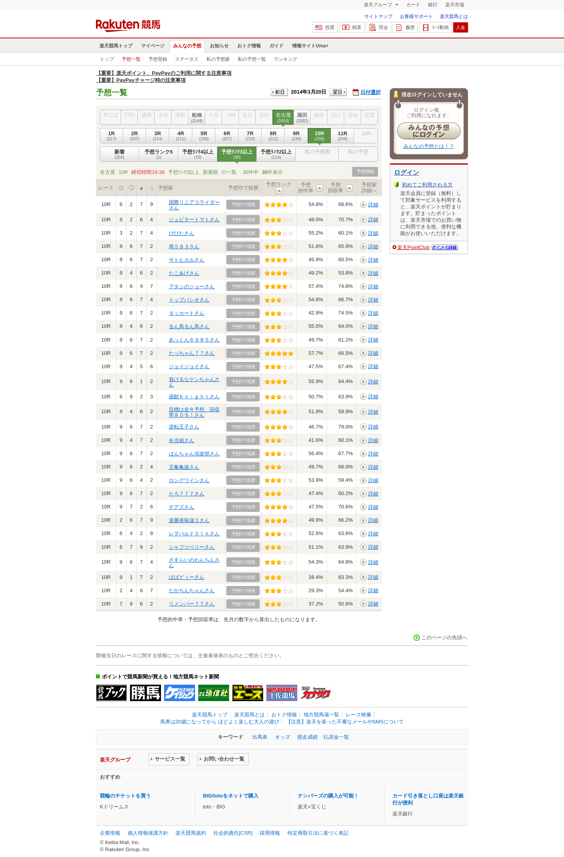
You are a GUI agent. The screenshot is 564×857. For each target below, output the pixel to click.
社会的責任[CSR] (233, 833)
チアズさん (181, 507)
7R (250, 135)
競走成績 (307, 737)
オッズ (282, 737)
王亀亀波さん (184, 467)
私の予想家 (218, 59)
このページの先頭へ (444, 637)
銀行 (432, 4)
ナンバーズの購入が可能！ (328, 796)
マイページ (152, 46)
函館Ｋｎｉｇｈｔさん (194, 397)
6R (227, 135)
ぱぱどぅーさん (186, 577)
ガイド (276, 46)
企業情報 (110, 833)
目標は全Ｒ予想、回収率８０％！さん (194, 412)
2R (134, 135)
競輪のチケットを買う (125, 796)
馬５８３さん (184, 247)
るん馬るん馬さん (189, 326)
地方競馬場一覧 (321, 715)
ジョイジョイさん (189, 366)
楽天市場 (454, 4)
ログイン (406, 172)
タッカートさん (186, 313)
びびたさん (181, 233)
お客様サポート (416, 16)
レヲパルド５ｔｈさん (194, 534)
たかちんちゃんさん (192, 590)
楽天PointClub (413, 247)
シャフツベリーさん (192, 547)
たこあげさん (184, 273)
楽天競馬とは (454, 16)
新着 (119, 154)
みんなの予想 (187, 46)
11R (342, 135)
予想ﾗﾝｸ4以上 (198, 154)
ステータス (187, 59)
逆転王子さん (184, 427)
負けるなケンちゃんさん (194, 382)
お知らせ (219, 46)
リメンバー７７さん (192, 604)
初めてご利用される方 (427, 185)
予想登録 (157, 59)
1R (111, 135)
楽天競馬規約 (190, 833)
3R (157, 135)
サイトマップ (378, 16)
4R (181, 135)
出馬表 (260, 737)
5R (204, 135)
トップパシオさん (189, 300)
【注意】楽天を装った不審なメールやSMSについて (345, 722)
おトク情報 (249, 46)
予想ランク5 (158, 154)
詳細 (373, 205)
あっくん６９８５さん (194, 340)
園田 (302, 117)
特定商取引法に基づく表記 (318, 833)
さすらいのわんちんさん (194, 562)
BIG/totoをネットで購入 (230, 796)
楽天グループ (378, 4)
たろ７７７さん (186, 494)
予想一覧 (131, 59)
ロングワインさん (189, 480)
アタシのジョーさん (192, 286)
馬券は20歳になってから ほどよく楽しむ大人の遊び (219, 722)
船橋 (196, 117)
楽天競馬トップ (115, 46)
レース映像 (358, 715)
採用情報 (270, 833)
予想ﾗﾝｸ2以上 (276, 154)
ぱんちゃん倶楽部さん (194, 454)
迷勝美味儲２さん (189, 520)
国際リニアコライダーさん (194, 205)
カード (413, 4)
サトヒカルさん (186, 260)
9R (296, 135)
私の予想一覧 (252, 59)
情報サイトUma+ (310, 46)
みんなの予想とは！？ (428, 146)
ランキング (285, 59)
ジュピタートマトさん (194, 219)
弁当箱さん (181, 440)
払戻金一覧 (336, 737)
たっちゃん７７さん (192, 353)
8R (273, 135)
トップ (107, 59)
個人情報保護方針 (148, 833)
